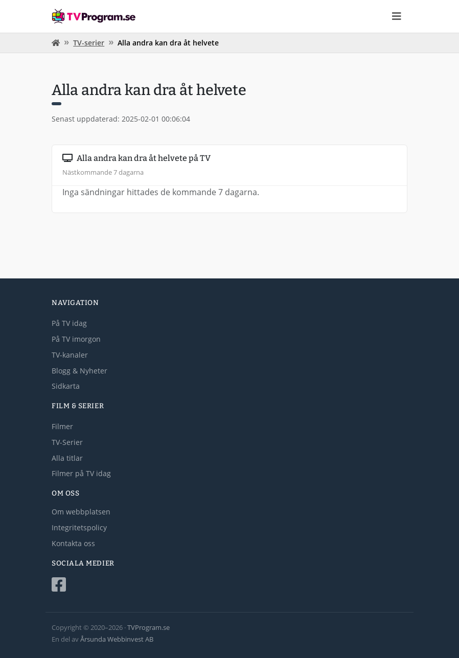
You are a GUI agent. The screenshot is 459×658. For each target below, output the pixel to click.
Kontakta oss (73, 543)
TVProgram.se (148, 627)
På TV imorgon (76, 339)
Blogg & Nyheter (79, 370)
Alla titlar (67, 458)
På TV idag (69, 323)
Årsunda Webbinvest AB (116, 639)
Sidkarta (66, 386)
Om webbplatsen (81, 511)
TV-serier (88, 43)
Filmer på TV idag (81, 473)
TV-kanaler (70, 355)
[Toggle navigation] (396, 16)
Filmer (62, 426)
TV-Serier (67, 442)
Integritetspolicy (79, 527)
